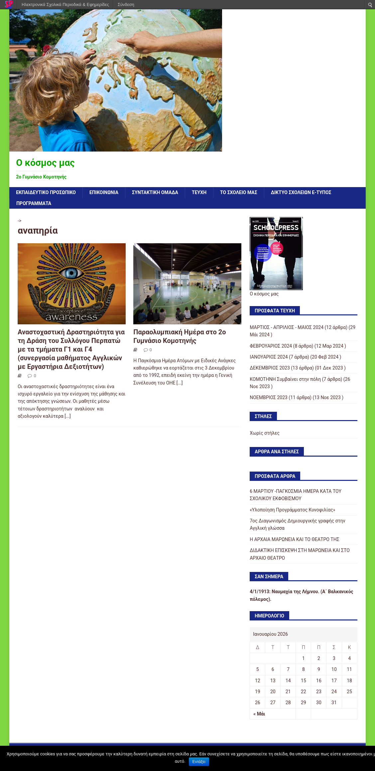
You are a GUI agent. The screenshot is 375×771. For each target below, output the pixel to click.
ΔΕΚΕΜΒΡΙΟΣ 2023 (270, 368)
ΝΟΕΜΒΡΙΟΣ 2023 (269, 397)
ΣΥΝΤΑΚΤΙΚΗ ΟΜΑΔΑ (155, 192)
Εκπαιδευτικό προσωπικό (46, 192)
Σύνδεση (126, 4)
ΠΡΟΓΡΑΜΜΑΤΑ (33, 203)
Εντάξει (198, 761)
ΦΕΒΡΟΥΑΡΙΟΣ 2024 (271, 346)
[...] (67, 416)
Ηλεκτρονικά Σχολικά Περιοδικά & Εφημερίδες (65, 4)
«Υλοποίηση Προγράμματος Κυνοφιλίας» (292, 509)
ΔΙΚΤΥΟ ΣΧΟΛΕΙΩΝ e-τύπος (301, 192)
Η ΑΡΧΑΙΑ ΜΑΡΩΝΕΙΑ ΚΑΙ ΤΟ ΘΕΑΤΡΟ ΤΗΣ (294, 539)
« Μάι (259, 713)
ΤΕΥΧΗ (199, 192)
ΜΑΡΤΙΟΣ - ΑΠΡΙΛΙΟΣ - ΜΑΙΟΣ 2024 (286, 327)
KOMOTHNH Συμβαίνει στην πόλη (285, 379)
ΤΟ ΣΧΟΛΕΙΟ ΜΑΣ (238, 192)
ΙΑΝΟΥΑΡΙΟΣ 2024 (269, 357)
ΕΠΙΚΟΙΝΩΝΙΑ (103, 192)
